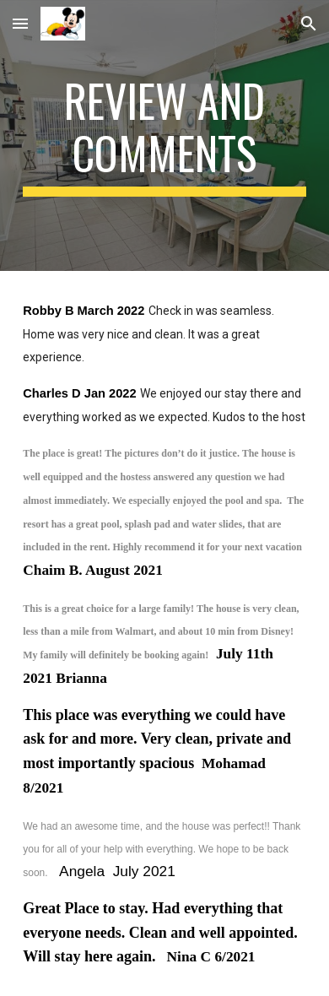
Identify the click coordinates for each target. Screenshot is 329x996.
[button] (20, 23)
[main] (164, 135)
